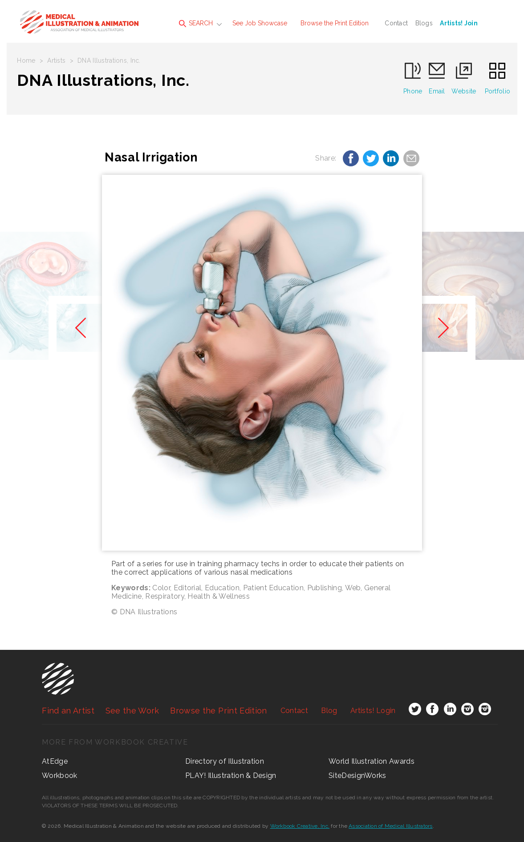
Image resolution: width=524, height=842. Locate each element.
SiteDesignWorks (357, 775)
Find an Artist (68, 710)
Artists (56, 60)
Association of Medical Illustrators (390, 826)
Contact (396, 23)
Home (26, 60)
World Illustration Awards (371, 761)
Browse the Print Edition (335, 23)
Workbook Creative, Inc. (300, 826)
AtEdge (55, 761)
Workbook (59, 775)
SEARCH (196, 23)
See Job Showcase (259, 23)
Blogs (424, 23)
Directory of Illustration (224, 761)
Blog (329, 710)
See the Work (132, 710)
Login (372, 710)
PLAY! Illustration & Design (230, 775)
